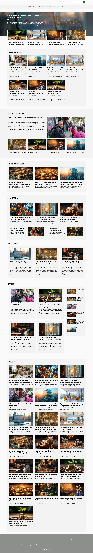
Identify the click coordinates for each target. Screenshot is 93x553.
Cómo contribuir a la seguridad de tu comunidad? (25, 117)
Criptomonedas (40, 6)
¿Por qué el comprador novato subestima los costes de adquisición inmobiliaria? (18, 69)
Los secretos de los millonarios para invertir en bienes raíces (56, 44)
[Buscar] (76, 2)
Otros (63, 6)
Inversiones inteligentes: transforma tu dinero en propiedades (16, 44)
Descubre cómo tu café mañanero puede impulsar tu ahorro (70, 218)
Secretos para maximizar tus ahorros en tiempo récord (17, 230)
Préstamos (56, 6)
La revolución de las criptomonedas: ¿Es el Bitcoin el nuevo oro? (46, 183)
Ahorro (49, 6)
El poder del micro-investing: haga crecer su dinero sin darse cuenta (50, 304)
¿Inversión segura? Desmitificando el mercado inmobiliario (17, 93)
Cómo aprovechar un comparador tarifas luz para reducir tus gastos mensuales (45, 219)
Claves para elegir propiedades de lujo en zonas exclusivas (35, 44)
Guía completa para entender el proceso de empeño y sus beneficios (75, 44)
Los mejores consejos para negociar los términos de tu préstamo (71, 263)
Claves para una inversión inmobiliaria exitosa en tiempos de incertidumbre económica (35, 70)
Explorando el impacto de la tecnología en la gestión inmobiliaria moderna (55, 69)
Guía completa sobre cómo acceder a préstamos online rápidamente (24, 16)
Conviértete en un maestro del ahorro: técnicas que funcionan (56, 230)
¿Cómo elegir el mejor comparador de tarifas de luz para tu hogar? (21, 218)
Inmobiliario (31, 6)
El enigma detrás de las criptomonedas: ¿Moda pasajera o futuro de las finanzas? (19, 184)
